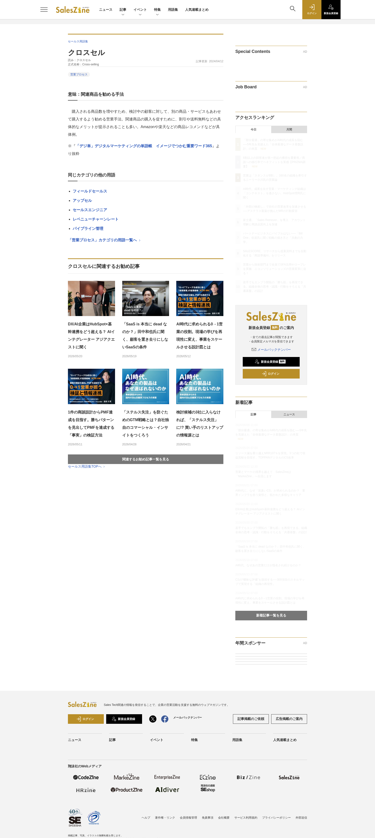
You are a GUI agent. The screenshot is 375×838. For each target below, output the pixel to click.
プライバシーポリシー (276, 817)
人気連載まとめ (197, 9)
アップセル (82, 200)
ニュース (105, 9)
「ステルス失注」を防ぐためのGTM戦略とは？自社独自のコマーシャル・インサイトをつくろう (145, 423)
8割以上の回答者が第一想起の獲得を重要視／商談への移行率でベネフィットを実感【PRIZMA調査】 (274, 162)
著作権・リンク (165, 817)
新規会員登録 (270, 361)
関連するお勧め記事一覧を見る (145, 459)
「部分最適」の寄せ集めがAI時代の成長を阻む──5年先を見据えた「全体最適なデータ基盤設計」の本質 (273, 144)
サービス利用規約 (245, 817)
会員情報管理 (188, 817)
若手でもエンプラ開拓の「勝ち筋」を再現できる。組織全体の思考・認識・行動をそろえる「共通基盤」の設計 (274, 287)
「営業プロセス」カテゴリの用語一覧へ (105, 240)
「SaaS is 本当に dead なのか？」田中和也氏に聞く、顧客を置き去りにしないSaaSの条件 (145, 335)
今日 (253, 129)
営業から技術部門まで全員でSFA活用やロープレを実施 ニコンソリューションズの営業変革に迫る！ (274, 269)
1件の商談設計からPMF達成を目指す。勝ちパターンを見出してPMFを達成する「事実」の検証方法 (91, 423)
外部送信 (301, 817)
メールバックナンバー (271, 349)
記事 (123, 10)
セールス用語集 (78, 41)
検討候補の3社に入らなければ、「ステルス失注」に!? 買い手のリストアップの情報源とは (199, 423)
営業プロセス (79, 74)
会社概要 (224, 817)
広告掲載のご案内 (289, 719)
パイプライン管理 (88, 228)
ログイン (270, 373)
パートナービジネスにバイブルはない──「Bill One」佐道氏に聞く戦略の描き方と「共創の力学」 (273, 238)
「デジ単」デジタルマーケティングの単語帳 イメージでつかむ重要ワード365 (144, 146)
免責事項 (207, 817)
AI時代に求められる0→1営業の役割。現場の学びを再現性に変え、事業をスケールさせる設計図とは (199, 335)
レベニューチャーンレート (96, 219)
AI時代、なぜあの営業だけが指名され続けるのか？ (268, 565)
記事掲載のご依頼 (250, 719)
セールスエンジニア (90, 210)
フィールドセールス (90, 191)
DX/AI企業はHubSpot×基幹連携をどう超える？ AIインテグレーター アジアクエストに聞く (91, 335)
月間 (289, 129)
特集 (157, 10)
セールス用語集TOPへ (87, 466)
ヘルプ (146, 817)
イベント (140, 10)
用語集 (173, 9)
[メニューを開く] (44, 9)
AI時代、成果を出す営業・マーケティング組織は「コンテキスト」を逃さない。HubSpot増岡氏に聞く (274, 193)
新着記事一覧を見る (271, 615)
